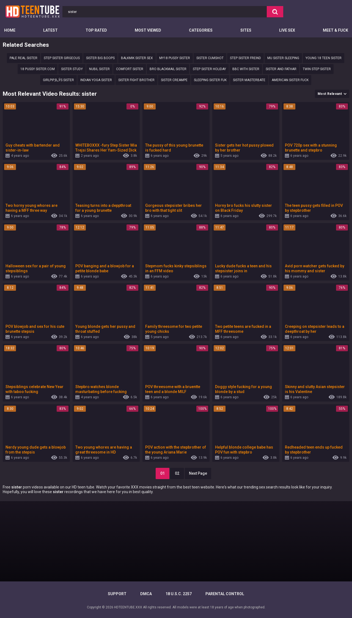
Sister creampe (174, 80)
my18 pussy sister (174, 58)
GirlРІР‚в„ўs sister (58, 80)
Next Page (198, 473)
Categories (201, 30)
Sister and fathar (281, 69)
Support (117, 594)
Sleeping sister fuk (210, 80)
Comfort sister (129, 69)
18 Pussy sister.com (37, 69)
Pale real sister (23, 58)
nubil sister (99, 69)
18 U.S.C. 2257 (179, 594)
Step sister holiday (209, 69)
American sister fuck (290, 80)
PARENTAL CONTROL (224, 594)
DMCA (146, 594)
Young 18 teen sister (324, 58)
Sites (245, 30)
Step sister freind (245, 58)
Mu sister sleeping (283, 58)
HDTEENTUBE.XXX (128, 607)
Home (9, 30)
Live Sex (287, 30)
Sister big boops (100, 58)
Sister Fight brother (136, 80)
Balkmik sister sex (137, 58)
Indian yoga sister (96, 80)
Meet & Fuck (335, 30)
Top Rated (96, 30)
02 (177, 473)
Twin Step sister (317, 69)
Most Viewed (148, 30)
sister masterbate (249, 80)
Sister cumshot (210, 58)
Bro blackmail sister (168, 69)
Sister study (72, 69)
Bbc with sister (245, 69)
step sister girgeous (62, 58)
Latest (50, 30)
